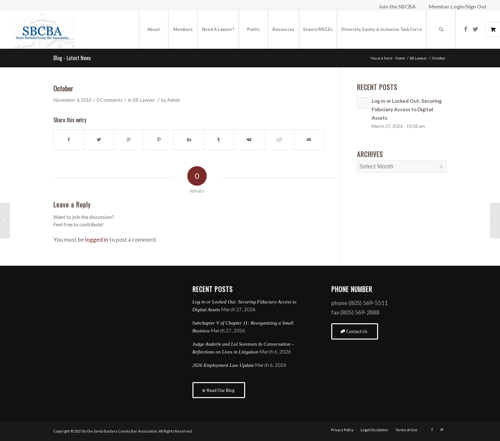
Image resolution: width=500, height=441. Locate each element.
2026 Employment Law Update (223, 365)
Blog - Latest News (72, 58)
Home (400, 58)
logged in (96, 239)
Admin (173, 100)
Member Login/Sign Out (458, 6)
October (63, 88)
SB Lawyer (418, 58)
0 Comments (110, 100)
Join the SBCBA (396, 6)
